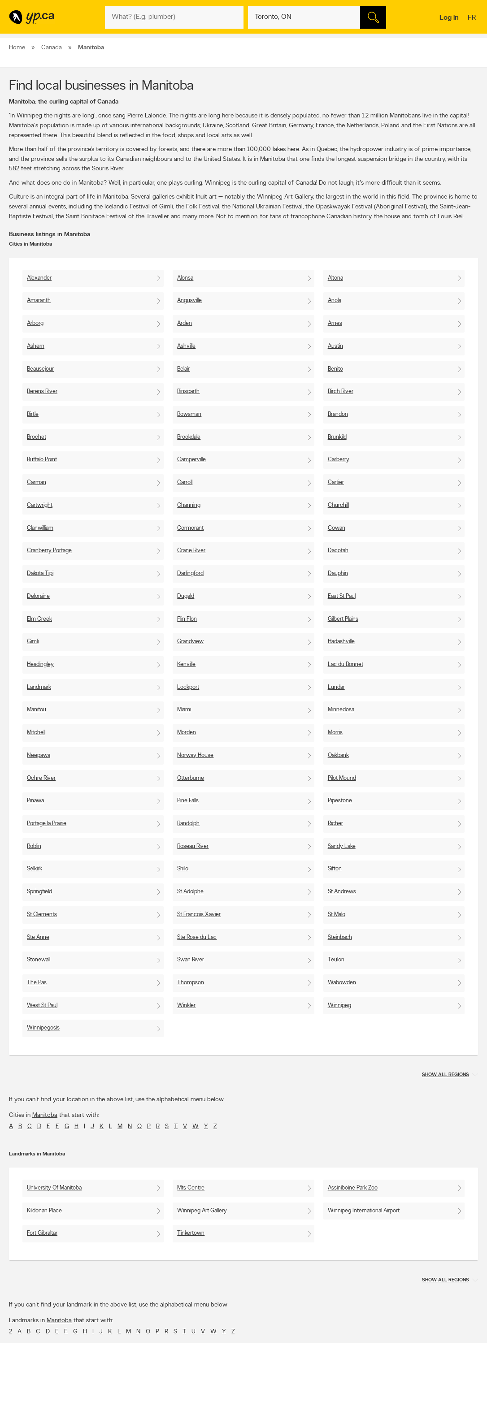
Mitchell (36, 732)
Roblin (34, 846)
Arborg (35, 323)
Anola (334, 300)
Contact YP (125, 1399)
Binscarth (188, 391)
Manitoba (44, 1115)
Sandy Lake (342, 846)
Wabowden (342, 983)
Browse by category (228, 1399)
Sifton (335, 869)
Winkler (186, 1005)
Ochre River (41, 778)
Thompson (190, 983)
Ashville (186, 346)
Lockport (188, 687)
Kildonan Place (44, 1211)
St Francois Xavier (199, 914)
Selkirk (34, 869)
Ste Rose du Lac (197, 937)
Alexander (39, 278)
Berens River (42, 391)
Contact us (464, 1361)
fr (473, 18)
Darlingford (190, 573)
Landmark (39, 687)
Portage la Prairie (46, 823)
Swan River (190, 960)
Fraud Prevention (32, 1414)
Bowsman (189, 414)
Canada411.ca (409, 1399)
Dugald (185, 596)
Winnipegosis (43, 1028)
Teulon (336, 960)
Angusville (189, 300)
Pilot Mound (342, 778)
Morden (186, 732)
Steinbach (340, 937)
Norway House (195, 755)
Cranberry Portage (49, 551)
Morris (335, 732)
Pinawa (35, 801)
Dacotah (338, 551)
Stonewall (38, 960)
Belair (183, 369)
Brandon (338, 414)
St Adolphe (190, 892)
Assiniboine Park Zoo (353, 1188)
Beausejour (40, 369)
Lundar (336, 687)
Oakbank (338, 755)
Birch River (340, 391)
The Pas (37, 983)
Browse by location (227, 1406)
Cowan (336, 528)
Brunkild (337, 437)
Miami (184, 710)
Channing (188, 505)
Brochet (36, 437)
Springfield (39, 892)
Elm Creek (39, 619)
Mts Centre (190, 1188)
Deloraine (38, 596)
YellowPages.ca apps (323, 1399)
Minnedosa (341, 710)
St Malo (336, 914)
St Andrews (342, 892)
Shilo (182, 869)
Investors (122, 1414)
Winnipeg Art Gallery (202, 1211)
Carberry (338, 460)
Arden (184, 323)
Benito (335, 369)
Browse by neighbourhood (235, 1414)
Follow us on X (316, 1406)
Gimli (33, 642)
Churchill (338, 505)
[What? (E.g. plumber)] (174, 17)
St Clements (42, 914)
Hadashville (341, 642)
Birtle (33, 414)
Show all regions (445, 1075)
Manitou (36, 710)
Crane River (191, 551)
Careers (120, 1406)
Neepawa (38, 755)
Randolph (188, 823)
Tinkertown (190, 1233)
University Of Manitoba (54, 1188)
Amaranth (39, 300)
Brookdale (188, 437)
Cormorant (190, 528)
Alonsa (185, 278)
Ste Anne (38, 937)
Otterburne (190, 778)
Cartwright (39, 505)
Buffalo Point (42, 460)
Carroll (184, 482)
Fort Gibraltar (42, 1233)
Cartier (336, 482)
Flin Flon (187, 619)
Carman (36, 482)
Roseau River (193, 846)
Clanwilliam (40, 528)
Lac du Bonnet (345, 664)
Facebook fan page (322, 1414)
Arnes (335, 323)
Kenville (186, 664)
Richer (335, 823)
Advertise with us (32, 1399)
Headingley (40, 664)
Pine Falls (188, 801)
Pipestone (340, 801)
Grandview (190, 642)
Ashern (35, 346)
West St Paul (42, 1005)
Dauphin (338, 573)
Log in (449, 18)
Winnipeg (339, 1005)
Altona (335, 278)
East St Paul (342, 596)
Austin (335, 346)
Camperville (191, 460)
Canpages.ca (407, 1406)
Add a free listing (32, 1406)
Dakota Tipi (40, 573)
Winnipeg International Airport (364, 1211)
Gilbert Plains (343, 619)
